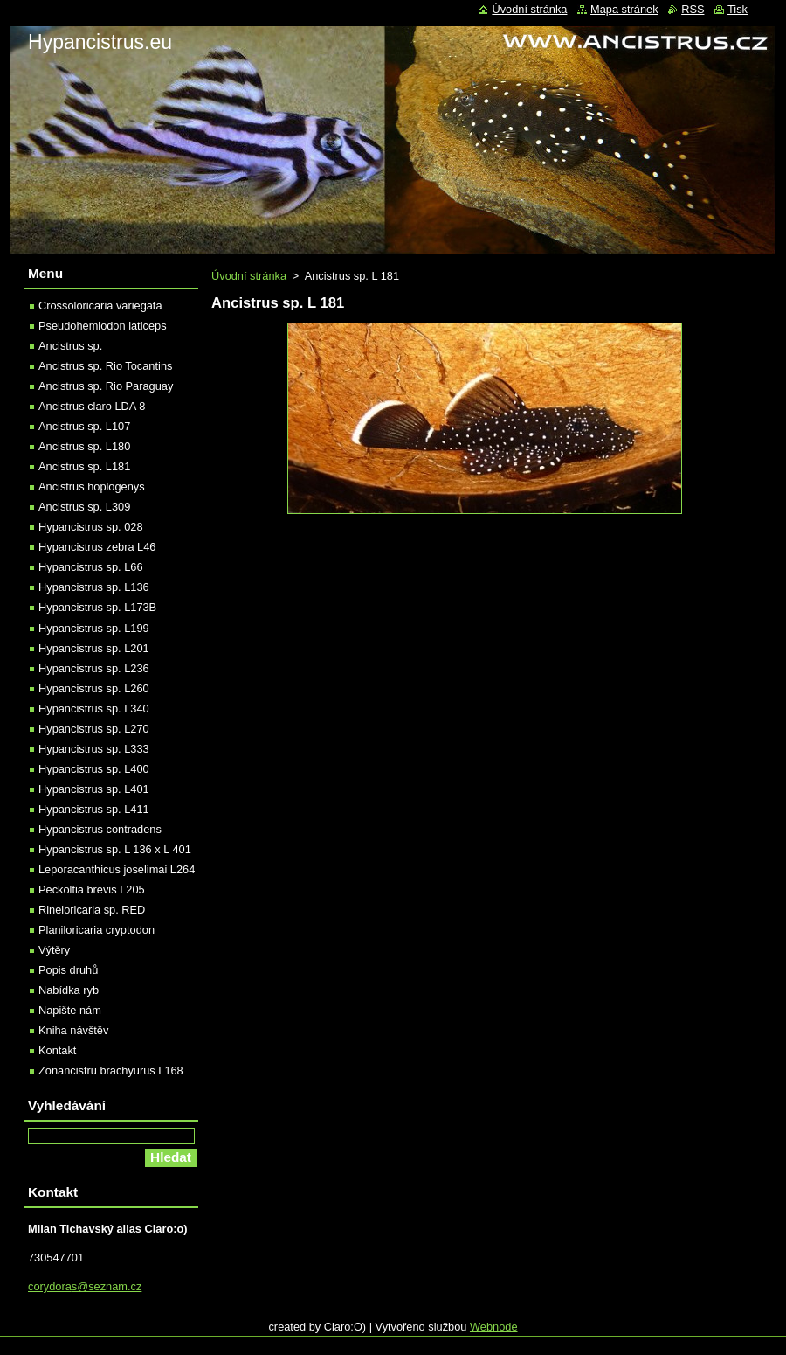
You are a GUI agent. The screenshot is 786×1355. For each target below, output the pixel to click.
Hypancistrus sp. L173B (97, 607)
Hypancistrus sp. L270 (93, 728)
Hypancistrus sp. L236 (93, 668)
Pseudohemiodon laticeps (102, 325)
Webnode (494, 1326)
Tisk (737, 9)
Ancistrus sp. (70, 345)
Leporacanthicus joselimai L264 (116, 869)
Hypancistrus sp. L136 (93, 587)
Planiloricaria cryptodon (96, 929)
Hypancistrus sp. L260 (93, 688)
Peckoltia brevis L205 (91, 889)
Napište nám (69, 1010)
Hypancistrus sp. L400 (93, 768)
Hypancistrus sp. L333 (93, 748)
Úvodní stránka (248, 275)
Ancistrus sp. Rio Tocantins (105, 365)
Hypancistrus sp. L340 (93, 708)
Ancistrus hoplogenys (91, 486)
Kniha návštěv (73, 1030)
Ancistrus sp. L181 (84, 466)
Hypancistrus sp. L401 (93, 789)
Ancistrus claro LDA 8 (91, 406)
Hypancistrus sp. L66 (90, 566)
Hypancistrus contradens (100, 829)
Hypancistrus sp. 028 (90, 526)
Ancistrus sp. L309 (84, 506)
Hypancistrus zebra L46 (96, 546)
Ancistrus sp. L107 (84, 426)
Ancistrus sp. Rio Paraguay (105, 386)
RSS (692, 9)
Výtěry (54, 949)
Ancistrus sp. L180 (84, 446)
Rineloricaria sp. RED (91, 909)
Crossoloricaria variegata (100, 305)
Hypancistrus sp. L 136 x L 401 (114, 849)
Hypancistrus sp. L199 (93, 628)
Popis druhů (68, 969)
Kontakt (57, 1050)
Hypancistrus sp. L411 (93, 809)
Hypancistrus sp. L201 (93, 648)
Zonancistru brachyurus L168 (110, 1070)
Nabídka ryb (68, 990)
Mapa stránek (624, 9)
